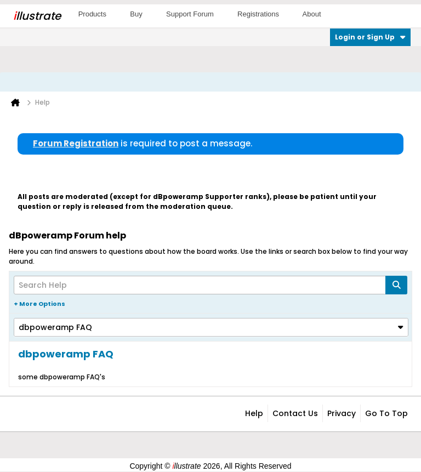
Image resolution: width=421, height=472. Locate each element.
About (312, 14)
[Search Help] (210, 285)
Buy (136, 14)
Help (254, 413)
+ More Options (39, 303)
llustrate (37, 16)
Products (92, 14)
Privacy (341, 413)
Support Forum (190, 14)
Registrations (258, 14)
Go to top (386, 413)
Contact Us (295, 413)
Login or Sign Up (370, 37)
